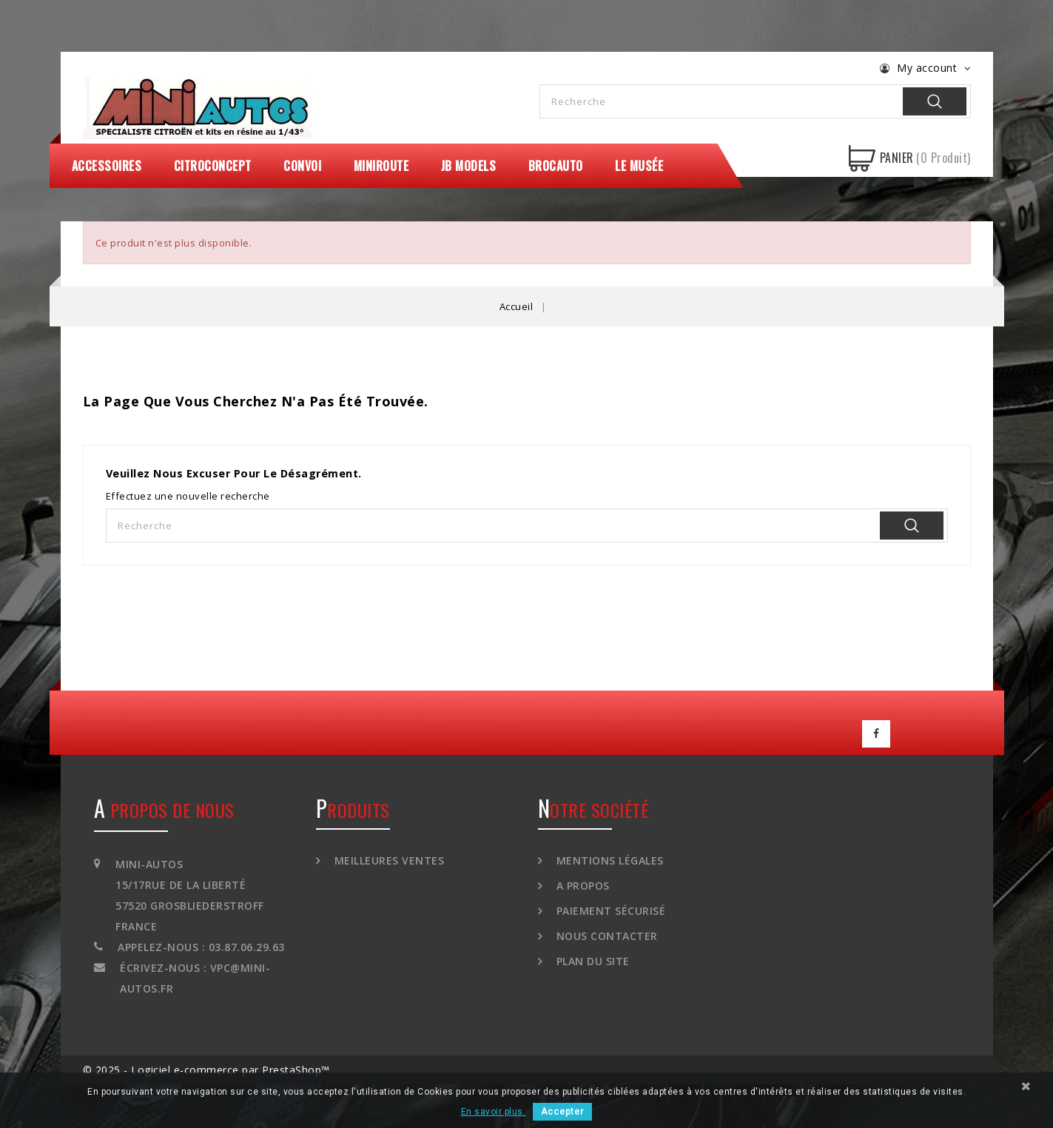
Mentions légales (608, 860)
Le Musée (639, 166)
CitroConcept (213, 166)
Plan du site (591, 960)
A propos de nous (164, 809)
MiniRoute (381, 166)
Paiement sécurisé (609, 910)
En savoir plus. (493, 1112)
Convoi (302, 166)
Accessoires (107, 166)
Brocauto (555, 166)
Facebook (876, 733)
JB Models (469, 166)
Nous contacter (605, 935)
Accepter (562, 1112)
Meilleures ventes (387, 860)
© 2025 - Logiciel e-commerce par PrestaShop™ (206, 1069)
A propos (581, 885)
